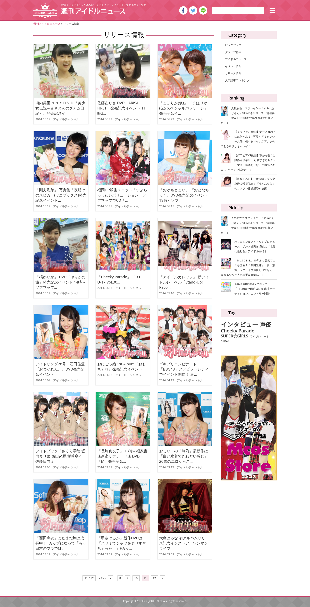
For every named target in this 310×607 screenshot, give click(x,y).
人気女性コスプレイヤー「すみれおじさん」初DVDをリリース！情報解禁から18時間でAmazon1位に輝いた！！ (248, 115)
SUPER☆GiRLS (234, 335)
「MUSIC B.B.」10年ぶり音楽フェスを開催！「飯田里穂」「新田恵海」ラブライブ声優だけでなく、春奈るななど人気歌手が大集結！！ (248, 268)
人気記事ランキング (237, 80)
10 (136, 578)
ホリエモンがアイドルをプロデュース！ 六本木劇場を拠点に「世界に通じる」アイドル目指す (255, 246)
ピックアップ (233, 45)
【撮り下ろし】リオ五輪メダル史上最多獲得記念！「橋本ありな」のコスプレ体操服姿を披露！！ (248, 183)
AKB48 (225, 341)
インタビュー (239, 324)
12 (154, 578)
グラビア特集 (233, 52)
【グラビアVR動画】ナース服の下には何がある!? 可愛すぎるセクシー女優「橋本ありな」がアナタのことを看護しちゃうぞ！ (248, 138)
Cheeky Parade (237, 331)
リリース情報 (233, 73)
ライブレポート (259, 336)
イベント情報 (233, 66)
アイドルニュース (236, 59)
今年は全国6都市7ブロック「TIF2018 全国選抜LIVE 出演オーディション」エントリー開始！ (254, 288)
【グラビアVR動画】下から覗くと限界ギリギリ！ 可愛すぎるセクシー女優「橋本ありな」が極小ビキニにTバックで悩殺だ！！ (248, 162)
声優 (265, 325)
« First (103, 578)
